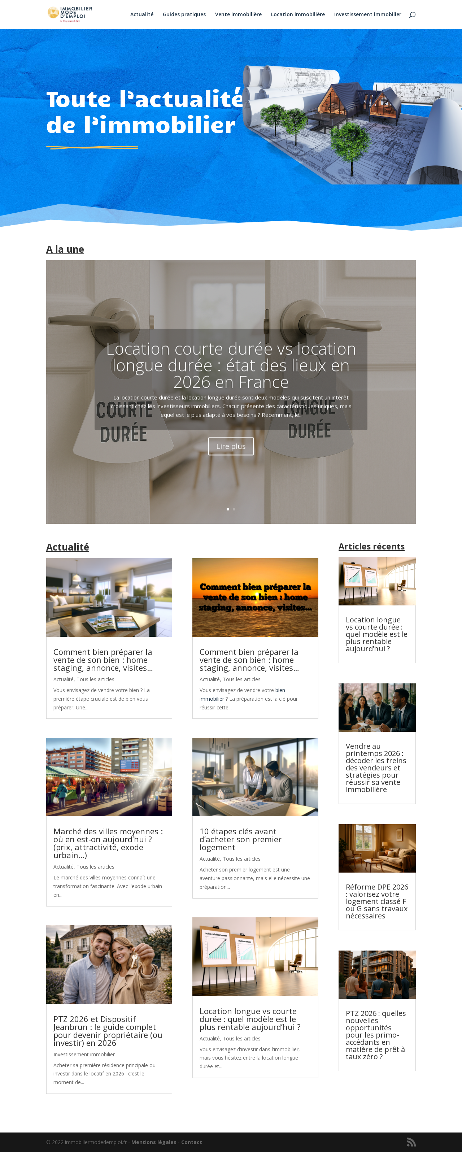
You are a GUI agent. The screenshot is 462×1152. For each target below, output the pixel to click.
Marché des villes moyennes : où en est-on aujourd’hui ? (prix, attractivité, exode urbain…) (108, 843)
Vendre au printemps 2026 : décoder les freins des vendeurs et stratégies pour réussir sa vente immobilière (376, 767)
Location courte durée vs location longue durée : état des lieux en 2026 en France (231, 375)
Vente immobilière (238, 15)
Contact (191, 1142)
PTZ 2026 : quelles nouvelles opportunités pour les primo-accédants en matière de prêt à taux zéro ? (376, 1034)
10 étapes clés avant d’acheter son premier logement (241, 839)
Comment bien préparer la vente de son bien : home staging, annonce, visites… (103, 659)
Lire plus (231, 456)
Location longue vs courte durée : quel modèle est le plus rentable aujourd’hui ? (250, 1018)
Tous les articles (95, 679)
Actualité (141, 15)
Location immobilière (298, 15)
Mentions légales (153, 1142)
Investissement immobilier (367, 15)
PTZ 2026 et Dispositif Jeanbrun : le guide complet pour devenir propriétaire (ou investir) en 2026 (107, 1030)
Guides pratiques (184, 15)
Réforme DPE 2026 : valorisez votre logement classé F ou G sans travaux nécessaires (377, 901)
